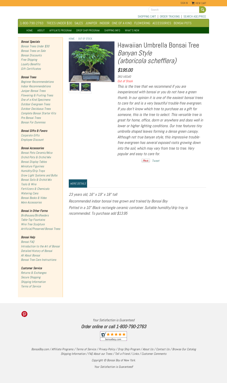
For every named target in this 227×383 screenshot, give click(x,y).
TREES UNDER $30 (59, 23)
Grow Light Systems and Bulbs (39, 175)
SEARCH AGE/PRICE (194, 16)
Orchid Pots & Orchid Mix (36, 157)
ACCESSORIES (162, 23)
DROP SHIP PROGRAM (88, 30)
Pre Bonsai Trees (31, 118)
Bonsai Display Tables (34, 162)
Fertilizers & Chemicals (35, 189)
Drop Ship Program (129, 349)
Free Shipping (29, 60)
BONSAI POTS (183, 23)
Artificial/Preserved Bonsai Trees (40, 229)
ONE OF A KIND (122, 23)
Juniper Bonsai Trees (33, 91)
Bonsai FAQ (27, 242)
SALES (78, 23)
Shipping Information (33, 282)
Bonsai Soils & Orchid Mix (36, 180)
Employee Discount (32, 140)
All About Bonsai (30, 255)
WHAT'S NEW (132, 30)
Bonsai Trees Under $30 (35, 46)
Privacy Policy (107, 349)
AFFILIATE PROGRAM (60, 30)
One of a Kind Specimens (35, 100)
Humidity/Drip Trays (33, 171)
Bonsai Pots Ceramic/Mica (36, 153)
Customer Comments (153, 354)
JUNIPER (91, 23)
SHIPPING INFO (112, 30)
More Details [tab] (78, 183)
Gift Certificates (31, 69)
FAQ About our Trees (100, 354)
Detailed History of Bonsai (36, 251)
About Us (148, 349)
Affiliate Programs (62, 349)
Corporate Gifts (30, 135)
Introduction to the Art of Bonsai (40, 246)
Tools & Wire (28, 184)
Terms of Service (31, 286)
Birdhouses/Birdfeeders (35, 215)
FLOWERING (142, 23)
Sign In (184, 3)
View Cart (200, 3)
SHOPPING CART (147, 16)
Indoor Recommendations (36, 86)
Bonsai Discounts (31, 55)
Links (135, 354)
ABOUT (41, 30)
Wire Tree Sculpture (33, 224)
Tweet (155, 161)
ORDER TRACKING (170, 16)
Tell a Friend (122, 354)
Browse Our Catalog (184, 349)
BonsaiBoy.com (40, 349)
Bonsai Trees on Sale (33, 51)
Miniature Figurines (32, 166)
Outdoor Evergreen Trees (35, 104)
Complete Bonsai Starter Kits (38, 113)
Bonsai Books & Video (34, 198)
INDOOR (105, 23)
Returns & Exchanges (33, 273)
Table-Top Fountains (33, 220)
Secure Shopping (30, 277)
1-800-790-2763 (31, 23)
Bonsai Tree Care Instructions (38, 260)
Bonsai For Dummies (33, 122)
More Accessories (31, 202)
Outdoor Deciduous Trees (36, 109)
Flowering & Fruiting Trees (37, 95)
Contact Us (162, 349)
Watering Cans (29, 193)
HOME (29, 30)
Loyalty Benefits (30, 64)
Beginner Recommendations (37, 82)
